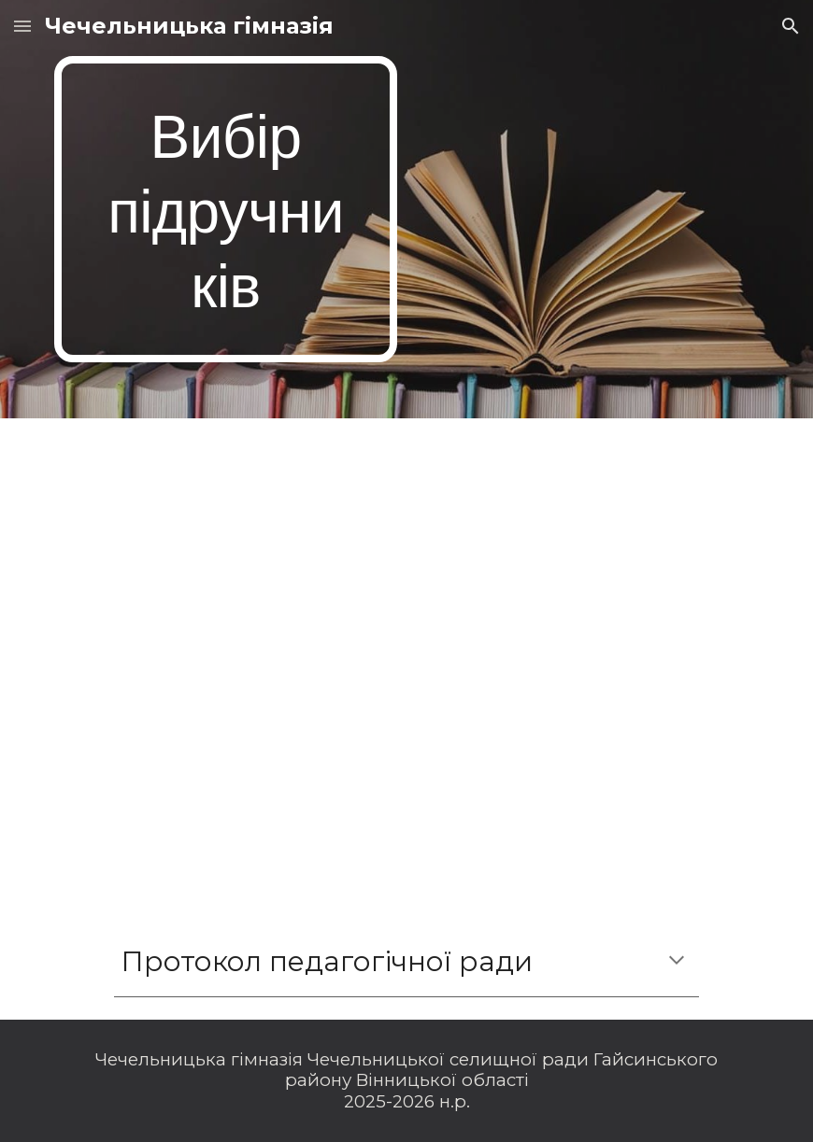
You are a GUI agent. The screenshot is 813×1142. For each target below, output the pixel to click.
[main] (226, 209)
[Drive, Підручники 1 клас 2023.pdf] (406, 661)
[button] (22, 25)
